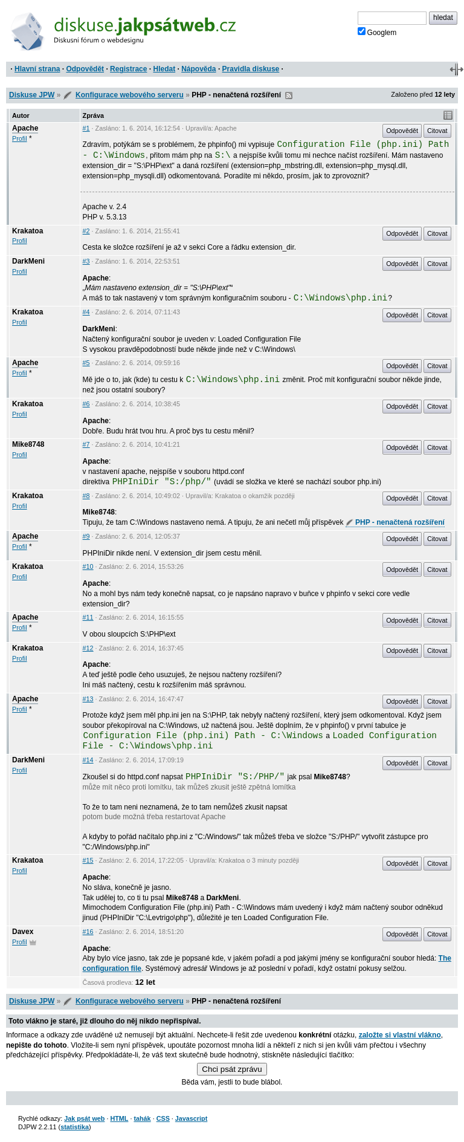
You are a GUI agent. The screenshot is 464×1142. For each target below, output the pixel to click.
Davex (22, 931)
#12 (88, 648)
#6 (86, 403)
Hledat (164, 69)
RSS (288, 95)
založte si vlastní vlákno (400, 1035)
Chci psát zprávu (232, 1069)
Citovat (437, 130)
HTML (119, 1118)
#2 (86, 231)
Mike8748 (28, 444)
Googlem (377, 32)
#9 (86, 536)
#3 (86, 261)
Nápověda (198, 69)
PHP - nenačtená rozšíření (395, 522)
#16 (88, 931)
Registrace (128, 69)
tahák (142, 1118)
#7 (86, 444)
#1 (86, 128)
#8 (86, 495)
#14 (88, 760)
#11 (88, 617)
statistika (74, 1127)
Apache (25, 128)
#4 (86, 312)
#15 (88, 860)
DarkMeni (28, 261)
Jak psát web (84, 1118)
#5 (86, 362)
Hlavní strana (37, 69)
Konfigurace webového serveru (130, 95)
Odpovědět (85, 69)
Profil (19, 138)
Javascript (191, 1118)
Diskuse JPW (31, 95)
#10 (88, 566)
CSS (163, 1118)
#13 (88, 698)
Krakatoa (27, 231)
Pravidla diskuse (251, 69)
